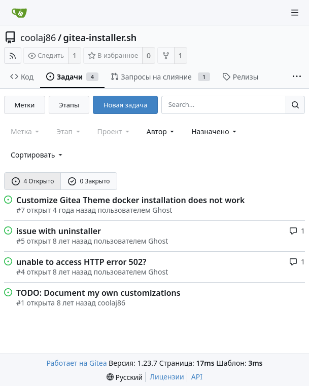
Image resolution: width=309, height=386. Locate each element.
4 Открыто (33, 181)
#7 (20, 210)
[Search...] (295, 104)
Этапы (69, 104)
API (196, 376)
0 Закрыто (89, 181)
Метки (25, 104)
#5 (20, 241)
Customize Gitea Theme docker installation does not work (130, 200)
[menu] (37, 154)
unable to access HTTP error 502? (81, 262)
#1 (20, 302)
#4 (20, 272)
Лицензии (167, 376)
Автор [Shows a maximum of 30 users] (161, 131)
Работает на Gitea (76, 363)
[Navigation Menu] (295, 13)
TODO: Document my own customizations (98, 293)
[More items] (297, 77)
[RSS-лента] (12, 55)
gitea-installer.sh (100, 37)
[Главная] (19, 13)
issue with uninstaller (58, 231)
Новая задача (125, 104)
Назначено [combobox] (214, 131)
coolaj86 (38, 37)
